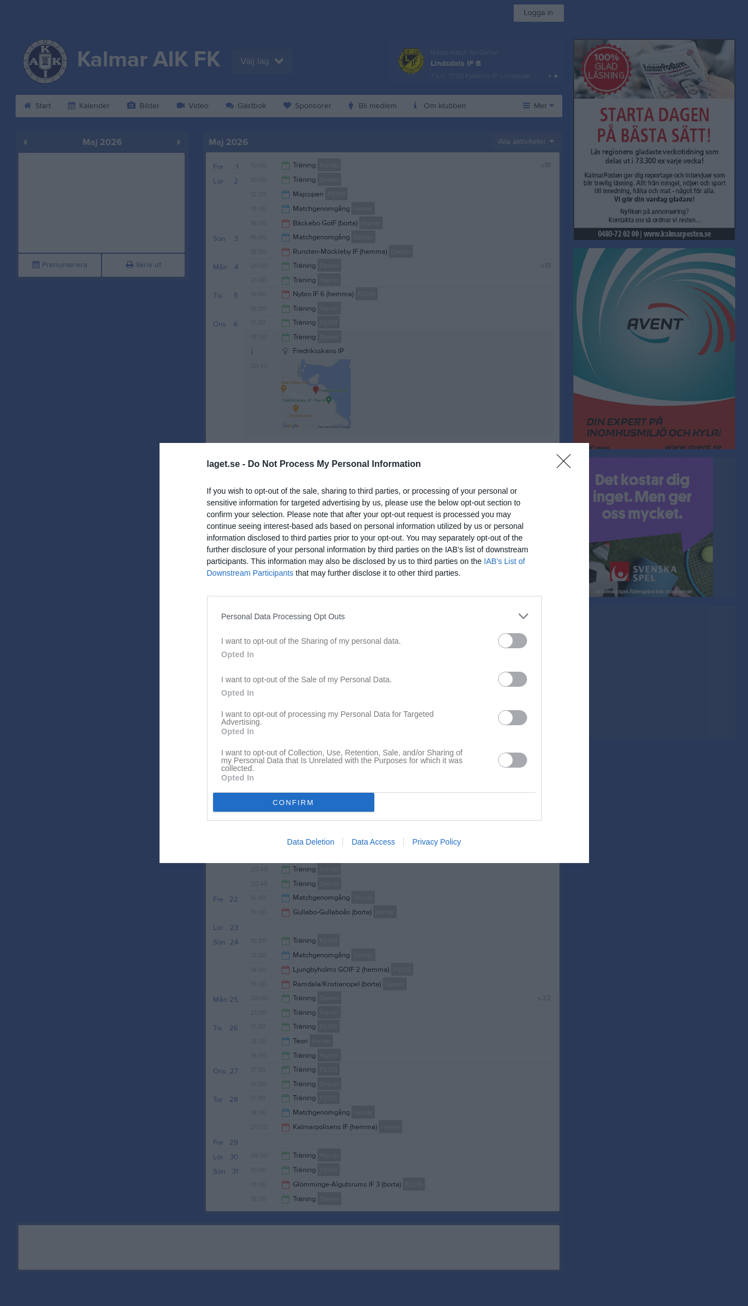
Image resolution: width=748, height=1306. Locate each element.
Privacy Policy (436, 841)
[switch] (512, 640)
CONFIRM (294, 802)
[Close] (567, 464)
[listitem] (374, 616)
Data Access (373, 841)
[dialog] (374, 653)
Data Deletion (311, 841)
